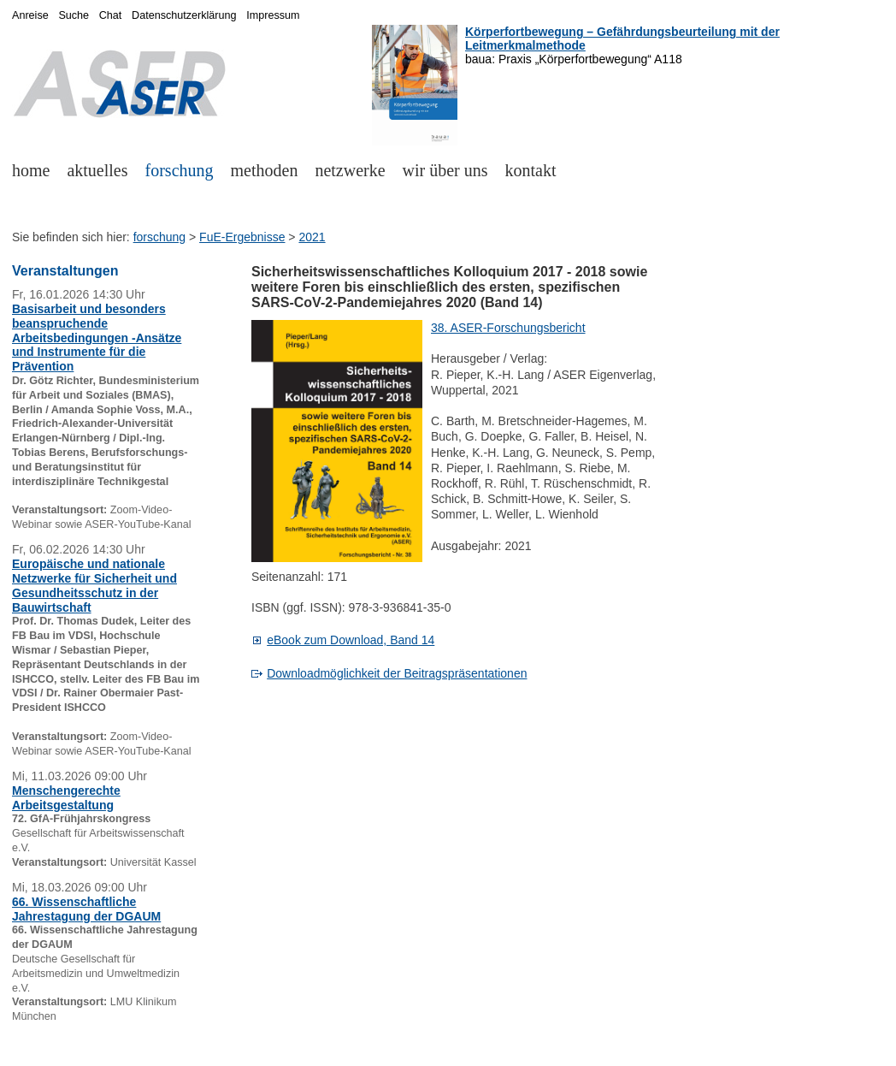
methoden (264, 170)
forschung (179, 170)
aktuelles (97, 170)
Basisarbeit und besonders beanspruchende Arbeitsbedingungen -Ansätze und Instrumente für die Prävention (96, 337)
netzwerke (350, 170)
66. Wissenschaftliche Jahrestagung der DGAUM (86, 909)
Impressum (272, 15)
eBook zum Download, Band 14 (350, 640)
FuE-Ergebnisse (242, 237)
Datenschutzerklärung (184, 15)
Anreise (30, 15)
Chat (110, 15)
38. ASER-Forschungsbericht (508, 328)
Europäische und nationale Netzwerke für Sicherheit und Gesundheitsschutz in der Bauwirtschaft (94, 585)
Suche (73, 15)
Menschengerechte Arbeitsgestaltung (66, 798)
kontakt (531, 170)
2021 (311, 237)
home (31, 170)
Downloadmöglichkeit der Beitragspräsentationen (397, 673)
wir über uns (445, 170)
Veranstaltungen (65, 271)
